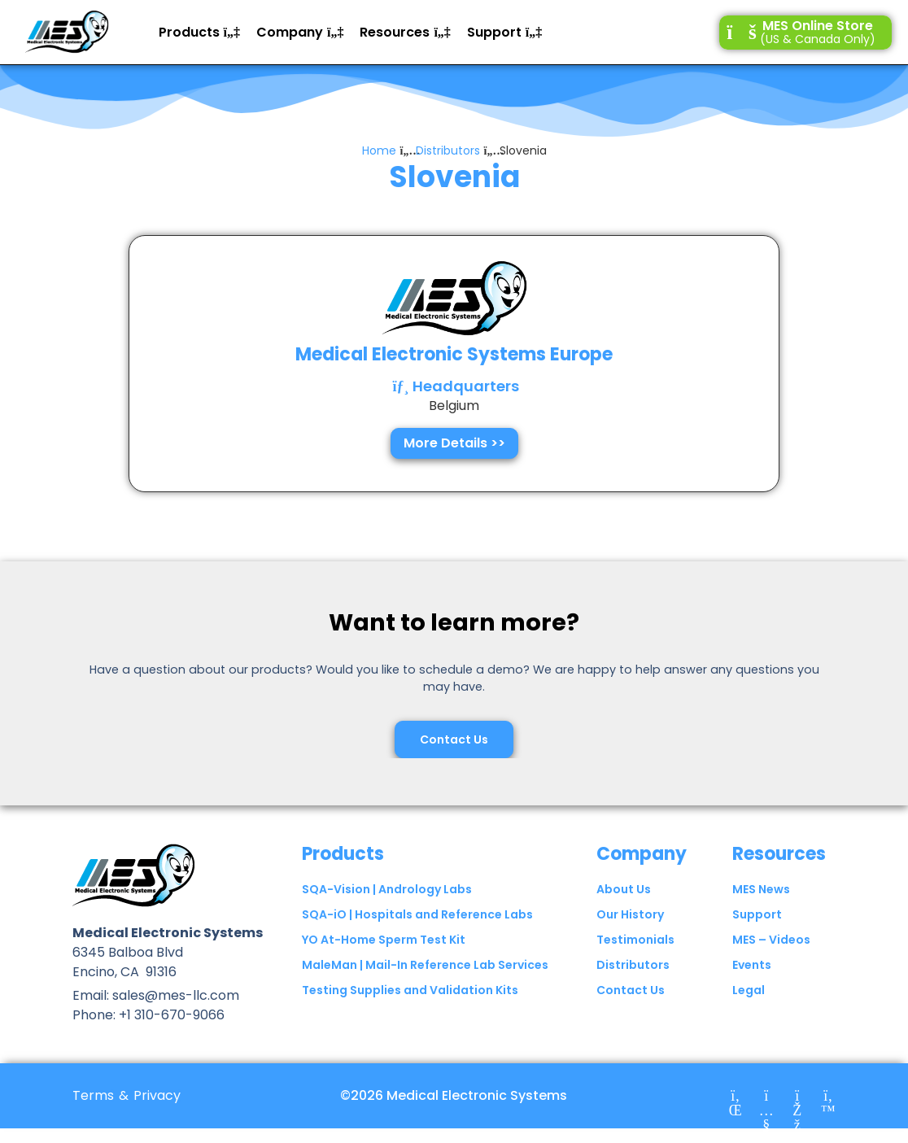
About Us (623, 889)
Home (379, 150)
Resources (779, 853)
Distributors (448, 150)
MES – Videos (771, 939)
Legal (748, 990)
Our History (630, 914)
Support (757, 914)
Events (751, 965)
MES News (761, 889)
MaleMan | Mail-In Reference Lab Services (425, 965)
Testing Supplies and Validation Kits (410, 990)
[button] (199, 32)
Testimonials (635, 939)
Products (343, 853)
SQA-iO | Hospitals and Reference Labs (417, 914)
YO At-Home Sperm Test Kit (383, 939)
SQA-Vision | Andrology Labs (387, 889)
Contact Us (630, 990)
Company (641, 853)
